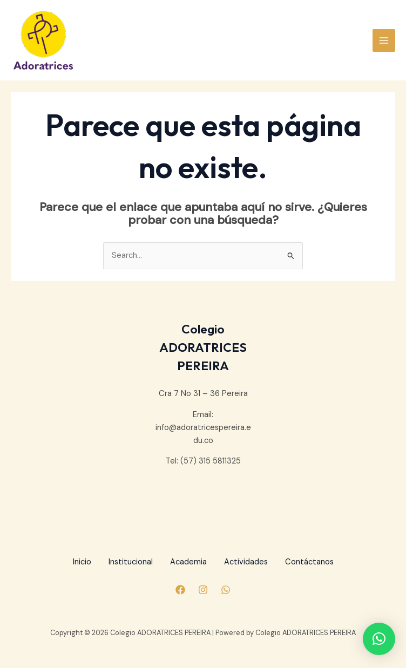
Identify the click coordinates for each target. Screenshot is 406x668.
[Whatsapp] (226, 590)
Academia (188, 562)
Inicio (82, 562)
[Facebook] (180, 590)
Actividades (246, 562)
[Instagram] (203, 590)
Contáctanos (309, 562)
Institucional (131, 562)
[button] (379, 639)
